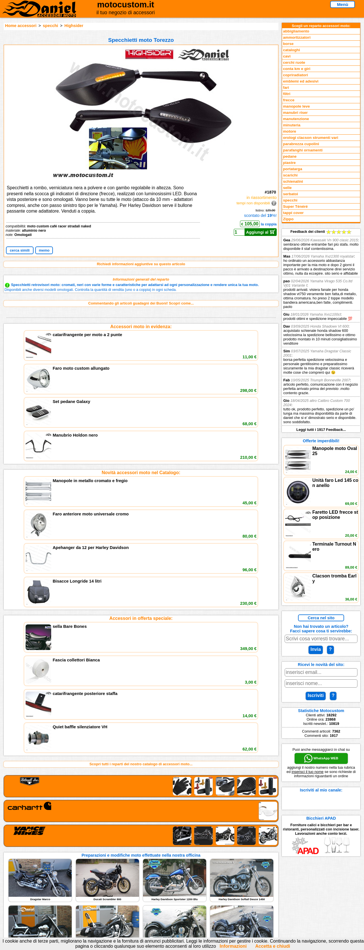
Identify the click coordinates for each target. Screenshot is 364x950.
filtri (286, 94)
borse (288, 44)
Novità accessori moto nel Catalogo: (141, 368)
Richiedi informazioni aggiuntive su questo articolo (141, 264)
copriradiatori (295, 75)
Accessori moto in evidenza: (141, 326)
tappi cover (293, 213)
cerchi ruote (294, 62)
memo (44, 250)
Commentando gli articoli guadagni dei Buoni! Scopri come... (141, 303)
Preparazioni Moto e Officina (70, 901)
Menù (342, 4)
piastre (289, 163)
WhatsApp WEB (321, 758)
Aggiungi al (260, 232)
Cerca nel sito (321, 618)
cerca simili (20, 250)
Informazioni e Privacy (135, 895)
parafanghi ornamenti (302, 150)
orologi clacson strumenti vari (310, 137)
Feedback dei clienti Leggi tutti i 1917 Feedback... (321, 330)
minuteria (291, 125)
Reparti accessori (61, 884)
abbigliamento (296, 31)
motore (289, 131)
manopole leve (296, 106)
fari (286, 87)
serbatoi (290, 194)
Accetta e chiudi (272, 946)
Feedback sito (58, 895)
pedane (290, 156)
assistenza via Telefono (136, 889)
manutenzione (296, 119)
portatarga (292, 169)
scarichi (290, 175)
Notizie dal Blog (59, 907)
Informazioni (233, 946)
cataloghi (291, 50)
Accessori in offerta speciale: (141, 410)
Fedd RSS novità (130, 907)
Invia (316, 649)
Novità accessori (60, 889)
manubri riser (295, 112)
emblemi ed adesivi (300, 81)
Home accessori (20, 25)
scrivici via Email (131, 884)
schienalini (293, 181)
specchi (50, 25)
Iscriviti (316, 695)
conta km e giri (296, 69)
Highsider (74, 25)
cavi (286, 56)
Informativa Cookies (133, 901)
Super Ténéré (295, 206)
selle (287, 188)
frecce (288, 100)
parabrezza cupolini (301, 144)
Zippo (288, 219)
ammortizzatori (297, 37)
